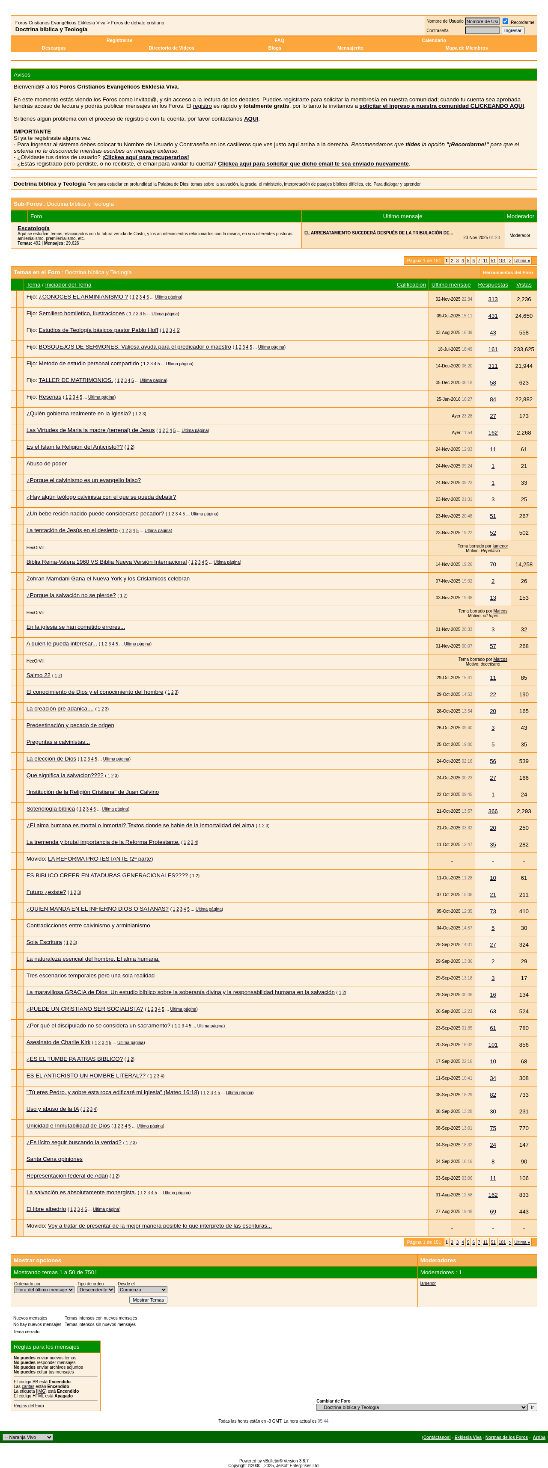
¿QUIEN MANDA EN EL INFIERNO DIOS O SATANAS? (98, 909)
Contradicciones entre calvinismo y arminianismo (88, 925)
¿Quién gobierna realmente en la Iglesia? (79, 413)
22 (493, 694)
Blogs (275, 47)
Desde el (126, 1284)
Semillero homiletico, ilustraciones (82, 313)
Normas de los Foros (506, 1437)
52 (493, 533)
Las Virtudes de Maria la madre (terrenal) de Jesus (91, 430)
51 (493, 260)
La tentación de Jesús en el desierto (72, 530)
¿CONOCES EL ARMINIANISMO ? (83, 296)
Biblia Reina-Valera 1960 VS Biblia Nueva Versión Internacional (107, 562)
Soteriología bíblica (51, 808)
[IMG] (41, 1391)
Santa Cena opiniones (55, 1159)
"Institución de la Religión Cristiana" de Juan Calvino (93, 792)
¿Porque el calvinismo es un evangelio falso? (84, 480)
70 (493, 564)
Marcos (500, 611)
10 (493, 878)
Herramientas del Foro (508, 272)
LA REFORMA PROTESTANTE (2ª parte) (100, 858)
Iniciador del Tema (68, 284)
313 (492, 299)
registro (202, 106)
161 (492, 349)
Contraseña (437, 30)
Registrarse (120, 40)
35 (493, 844)
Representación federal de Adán (67, 1175)
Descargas (54, 47)
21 (493, 894)
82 (493, 1095)
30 (493, 1111)
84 (493, 399)
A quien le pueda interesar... (62, 643)
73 (493, 911)
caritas (28, 1386)
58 (493, 382)
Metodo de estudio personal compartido (89, 363)
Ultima (522, 260)
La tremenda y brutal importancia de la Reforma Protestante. (103, 842)
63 (493, 1011)
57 (493, 646)
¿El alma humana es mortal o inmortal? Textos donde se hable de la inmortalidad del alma (140, 825)
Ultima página (168, 297)
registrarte (296, 99)
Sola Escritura (44, 942)
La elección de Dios (51, 758)
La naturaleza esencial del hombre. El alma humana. (93, 959)
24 (493, 1145)
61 (493, 1028)
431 (492, 316)
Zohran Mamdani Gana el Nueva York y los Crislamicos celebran (108, 578)
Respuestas (493, 284)
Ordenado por (27, 1284)
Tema (34, 284)
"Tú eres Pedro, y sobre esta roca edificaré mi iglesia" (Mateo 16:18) (113, 1092)
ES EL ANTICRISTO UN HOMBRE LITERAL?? (86, 1075)
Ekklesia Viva (468, 1437)
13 (493, 598)
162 (492, 432)
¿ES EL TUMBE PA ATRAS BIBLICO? (75, 1059)
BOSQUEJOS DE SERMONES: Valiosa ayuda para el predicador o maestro (135, 346)
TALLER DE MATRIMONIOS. (76, 380)
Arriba (539, 1437)
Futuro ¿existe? (46, 892)
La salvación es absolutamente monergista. (81, 1192)
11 (485, 260)
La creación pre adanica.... (60, 708)
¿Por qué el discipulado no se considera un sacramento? (98, 1025)
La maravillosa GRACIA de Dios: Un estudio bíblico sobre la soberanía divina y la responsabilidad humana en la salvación (181, 992)
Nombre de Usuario (445, 21)
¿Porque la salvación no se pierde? (71, 595)
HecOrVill (36, 547)
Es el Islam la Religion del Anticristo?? (75, 447)
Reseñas (50, 397)
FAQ (280, 40)
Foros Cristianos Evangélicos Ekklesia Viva (60, 22)
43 (493, 332)
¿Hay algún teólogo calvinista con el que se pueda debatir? (101, 497)
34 (493, 1078)
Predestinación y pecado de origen (70, 725)
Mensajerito (350, 47)
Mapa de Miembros (467, 47)
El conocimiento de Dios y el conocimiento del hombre (95, 692)
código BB (29, 1381)
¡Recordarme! (519, 22)
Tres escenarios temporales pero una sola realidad (91, 975)
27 (493, 416)
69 (493, 1211)
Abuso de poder (47, 463)
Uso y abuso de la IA (53, 1109)
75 (493, 1128)
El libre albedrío (46, 1209)
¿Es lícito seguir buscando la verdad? (74, 1142)
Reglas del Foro (29, 1405)
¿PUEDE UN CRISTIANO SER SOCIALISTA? (85, 1009)
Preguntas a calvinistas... (58, 742)
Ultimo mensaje (451, 284)
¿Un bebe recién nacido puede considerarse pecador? (95, 513)
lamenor (500, 546)
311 (492, 366)
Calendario (434, 40)
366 (492, 811)
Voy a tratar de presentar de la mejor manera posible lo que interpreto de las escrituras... (160, 1225)
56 (493, 761)
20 (493, 711)
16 (493, 994)
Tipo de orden (90, 1284)
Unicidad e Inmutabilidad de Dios (68, 1125)
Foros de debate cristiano (137, 22)
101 (502, 260)
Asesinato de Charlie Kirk (59, 1042)
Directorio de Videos (171, 47)
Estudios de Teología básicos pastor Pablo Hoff (98, 330)
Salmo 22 (39, 675)
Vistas (524, 284)
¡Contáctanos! (436, 1437)
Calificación (411, 284)
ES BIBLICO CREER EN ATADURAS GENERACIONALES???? (107, 875)
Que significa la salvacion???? (65, 775)
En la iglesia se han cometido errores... (76, 627)
